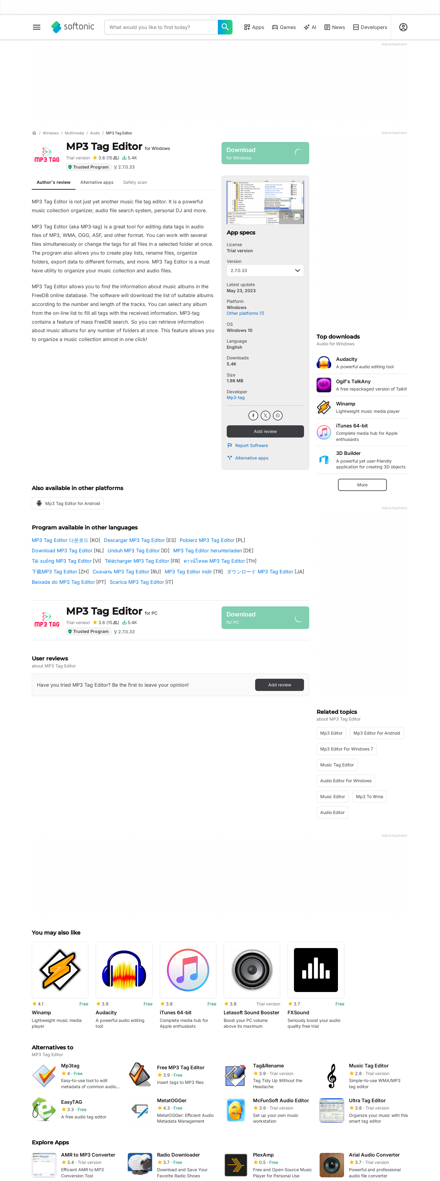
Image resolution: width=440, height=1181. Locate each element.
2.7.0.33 (265, 270)
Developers (369, 27)
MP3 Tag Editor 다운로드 (60, 540)
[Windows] (51, 133)
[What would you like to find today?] (225, 27)
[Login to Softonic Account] (403, 27)
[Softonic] (72, 27)
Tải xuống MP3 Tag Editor (62, 561)
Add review (265, 431)
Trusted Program (88, 166)
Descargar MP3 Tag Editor (134, 540)
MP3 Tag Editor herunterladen (207, 550)
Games (283, 27)
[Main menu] (36, 27)
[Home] (34, 133)
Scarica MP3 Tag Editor (137, 582)
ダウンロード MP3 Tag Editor (260, 572)
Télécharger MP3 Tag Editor (137, 561)
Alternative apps (247, 458)
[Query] (161, 27)
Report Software (247, 445)
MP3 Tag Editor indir (188, 572)
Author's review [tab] (54, 182)
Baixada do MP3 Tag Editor (63, 582)
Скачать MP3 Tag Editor (121, 572)
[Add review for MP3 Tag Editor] (105, 158)
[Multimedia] (74, 133)
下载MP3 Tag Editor (54, 572)
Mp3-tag (236, 397)
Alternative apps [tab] (96, 182)
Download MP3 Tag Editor (62, 550)
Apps (254, 27)
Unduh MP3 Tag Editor (134, 550)
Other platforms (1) (245, 313)
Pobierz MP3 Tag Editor (207, 540)
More (362, 484)
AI (309, 27)
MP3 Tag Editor (118, 146)
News (334, 27)
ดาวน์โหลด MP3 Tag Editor (214, 561)
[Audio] (95, 133)
